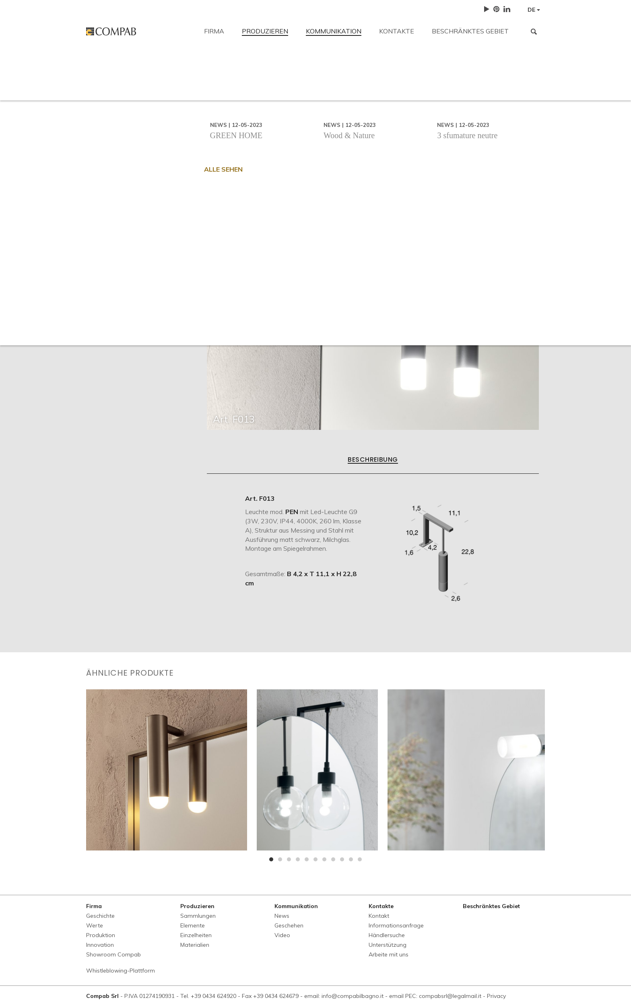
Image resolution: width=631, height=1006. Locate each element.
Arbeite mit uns (445, 122)
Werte (94, 925)
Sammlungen (198, 915)
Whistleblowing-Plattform (120, 970)
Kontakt (97, 65)
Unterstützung (383, 122)
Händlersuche (323, 122)
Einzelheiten (196, 935)
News (281, 915)
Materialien (194, 944)
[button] (271, 859)
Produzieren (265, 31)
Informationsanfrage (255, 122)
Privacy (496, 996)
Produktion (100, 935)
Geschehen (288, 925)
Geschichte (100, 915)
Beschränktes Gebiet (470, 31)
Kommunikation (333, 31)
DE (534, 9)
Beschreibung (373, 460)
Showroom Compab (113, 954)
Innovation (100, 944)
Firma (214, 31)
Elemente (192, 925)
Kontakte (396, 31)
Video (282, 935)
